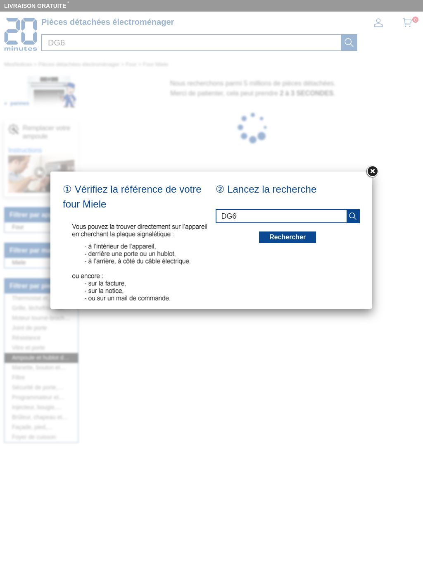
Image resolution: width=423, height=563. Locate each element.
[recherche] (353, 216)
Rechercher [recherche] (287, 237)
